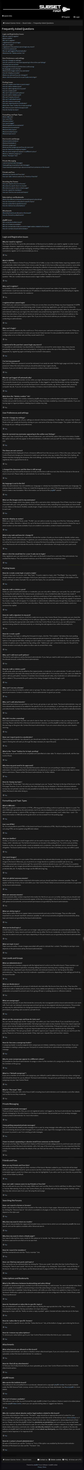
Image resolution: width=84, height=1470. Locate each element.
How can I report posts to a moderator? (15, 104)
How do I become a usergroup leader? (14, 150)
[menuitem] (76, 17)
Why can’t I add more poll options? (13, 93)
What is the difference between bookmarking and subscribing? (22, 200)
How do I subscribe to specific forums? (15, 204)
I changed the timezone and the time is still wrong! (18, 67)
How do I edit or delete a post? (12, 87)
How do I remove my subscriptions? (14, 206)
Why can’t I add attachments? (12, 99)
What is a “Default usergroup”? (12, 154)
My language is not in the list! (12, 69)
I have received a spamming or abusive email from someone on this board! (26, 168)
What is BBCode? (8, 117)
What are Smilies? (8, 121)
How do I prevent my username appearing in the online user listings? (24, 63)
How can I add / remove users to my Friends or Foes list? (20, 177)
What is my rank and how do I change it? (15, 75)
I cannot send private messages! (13, 163)
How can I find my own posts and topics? (15, 192)
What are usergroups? (9, 146)
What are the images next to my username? (16, 71)
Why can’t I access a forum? (11, 97)
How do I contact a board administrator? (15, 229)
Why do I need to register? (11, 37)
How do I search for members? (12, 190)
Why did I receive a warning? (11, 102)
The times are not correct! (10, 65)
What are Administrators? (10, 141)
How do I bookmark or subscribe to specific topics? (18, 202)
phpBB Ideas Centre (14, 1404)
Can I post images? (8, 124)
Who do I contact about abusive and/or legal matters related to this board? (26, 227)
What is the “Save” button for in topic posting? (17, 106)
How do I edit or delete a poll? (12, 95)
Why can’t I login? (8, 45)
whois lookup (71, 1418)
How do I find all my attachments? (13, 215)
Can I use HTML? (8, 119)
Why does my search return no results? (15, 186)
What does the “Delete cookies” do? (14, 53)
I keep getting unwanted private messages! (16, 165)
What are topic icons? (9, 134)
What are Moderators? (9, 143)
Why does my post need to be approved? (15, 108)
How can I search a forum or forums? (14, 184)
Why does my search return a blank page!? (16, 188)
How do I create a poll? (10, 91)
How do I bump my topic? (11, 110)
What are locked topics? (10, 132)
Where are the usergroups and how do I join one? (18, 148)
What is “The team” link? (10, 156)
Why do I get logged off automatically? (14, 51)
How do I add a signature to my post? (14, 89)
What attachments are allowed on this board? (17, 213)
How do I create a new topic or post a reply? (16, 85)
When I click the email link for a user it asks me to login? (20, 77)
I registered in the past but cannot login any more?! (18, 47)
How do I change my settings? (12, 61)
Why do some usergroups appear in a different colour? (20, 152)
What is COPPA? (7, 39)
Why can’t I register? (9, 41)
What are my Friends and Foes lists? (14, 175)
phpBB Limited (59, 1385)
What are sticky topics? (10, 130)
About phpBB (69, 1387)
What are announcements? (11, 128)
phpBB (52, 491)
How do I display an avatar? (11, 73)
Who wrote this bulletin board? (12, 223)
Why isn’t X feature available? (12, 225)
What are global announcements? (13, 126)
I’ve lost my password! (10, 49)
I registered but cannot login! (12, 43)
